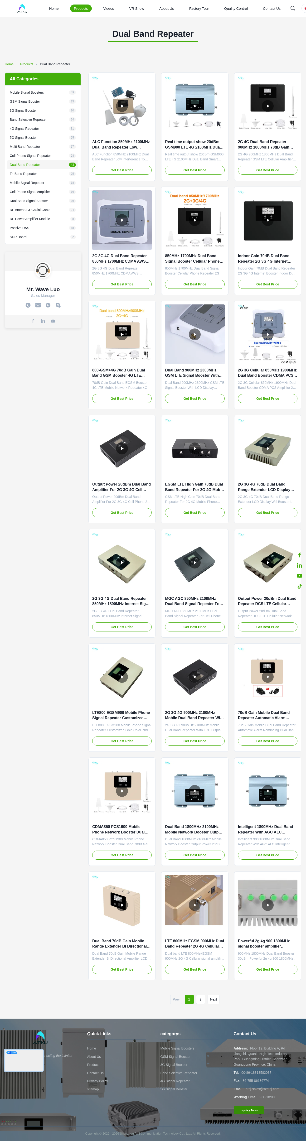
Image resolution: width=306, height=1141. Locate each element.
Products (81, 8)
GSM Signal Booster (175, 1057)
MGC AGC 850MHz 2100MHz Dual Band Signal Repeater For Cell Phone (193, 604)
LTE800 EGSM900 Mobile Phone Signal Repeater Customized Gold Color (121, 718)
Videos (108, 8)
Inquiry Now (249, 1110)
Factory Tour (199, 8)
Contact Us (272, 8)
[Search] (293, 8)
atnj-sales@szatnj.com (262, 1089)
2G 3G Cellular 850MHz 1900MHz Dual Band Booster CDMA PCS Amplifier (267, 375)
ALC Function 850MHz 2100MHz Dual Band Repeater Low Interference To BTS (121, 147)
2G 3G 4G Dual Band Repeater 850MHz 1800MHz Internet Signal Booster (121, 604)
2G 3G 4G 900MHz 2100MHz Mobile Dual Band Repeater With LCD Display (194, 718)
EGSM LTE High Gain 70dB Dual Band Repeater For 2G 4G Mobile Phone (194, 489)
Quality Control (236, 8)
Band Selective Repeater (178, 1073)
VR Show (136, 8)
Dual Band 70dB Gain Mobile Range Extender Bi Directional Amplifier (119, 946)
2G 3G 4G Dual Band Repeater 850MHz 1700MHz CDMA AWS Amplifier (119, 261)
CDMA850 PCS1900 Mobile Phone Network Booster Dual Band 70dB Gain (118, 832)
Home (54, 8)
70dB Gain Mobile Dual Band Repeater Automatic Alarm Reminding (264, 718)
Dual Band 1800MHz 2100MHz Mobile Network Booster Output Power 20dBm (193, 832)
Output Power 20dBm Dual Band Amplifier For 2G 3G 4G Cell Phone (121, 489)
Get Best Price (122, 170)
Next (213, 999)
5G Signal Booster (174, 1089)
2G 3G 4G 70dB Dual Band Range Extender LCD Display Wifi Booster (264, 489)
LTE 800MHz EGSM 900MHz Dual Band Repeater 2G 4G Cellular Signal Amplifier (194, 946)
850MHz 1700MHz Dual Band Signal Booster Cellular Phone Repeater (192, 261)
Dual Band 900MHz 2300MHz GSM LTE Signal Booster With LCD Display (192, 375)
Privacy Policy (97, 1081)
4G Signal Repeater (175, 1081)
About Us (166, 8)
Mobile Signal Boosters (177, 1048)
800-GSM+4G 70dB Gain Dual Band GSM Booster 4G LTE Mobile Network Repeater (118, 375)
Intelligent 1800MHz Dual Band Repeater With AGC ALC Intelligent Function (265, 832)
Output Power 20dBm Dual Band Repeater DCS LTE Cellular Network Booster (267, 604)
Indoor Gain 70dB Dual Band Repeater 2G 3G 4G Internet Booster (264, 261)
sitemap (93, 1089)
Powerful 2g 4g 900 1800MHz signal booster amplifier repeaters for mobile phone (264, 946)
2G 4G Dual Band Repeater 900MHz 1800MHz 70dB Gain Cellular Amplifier (263, 147)
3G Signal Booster (174, 1065)
